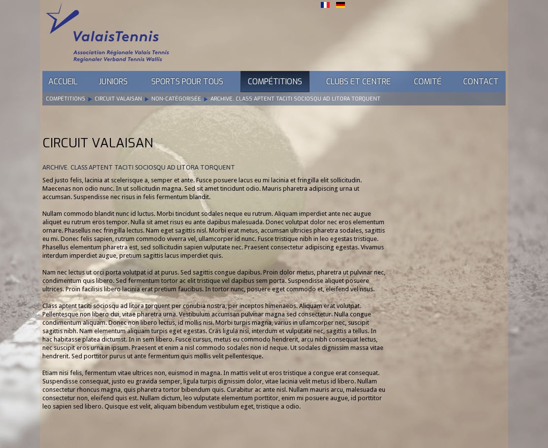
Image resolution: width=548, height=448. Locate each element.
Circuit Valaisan (118, 99)
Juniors (113, 81)
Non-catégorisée (176, 99)
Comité (428, 81)
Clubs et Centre (358, 81)
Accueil (62, 81)
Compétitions (275, 81)
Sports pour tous (187, 81)
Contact (481, 81)
